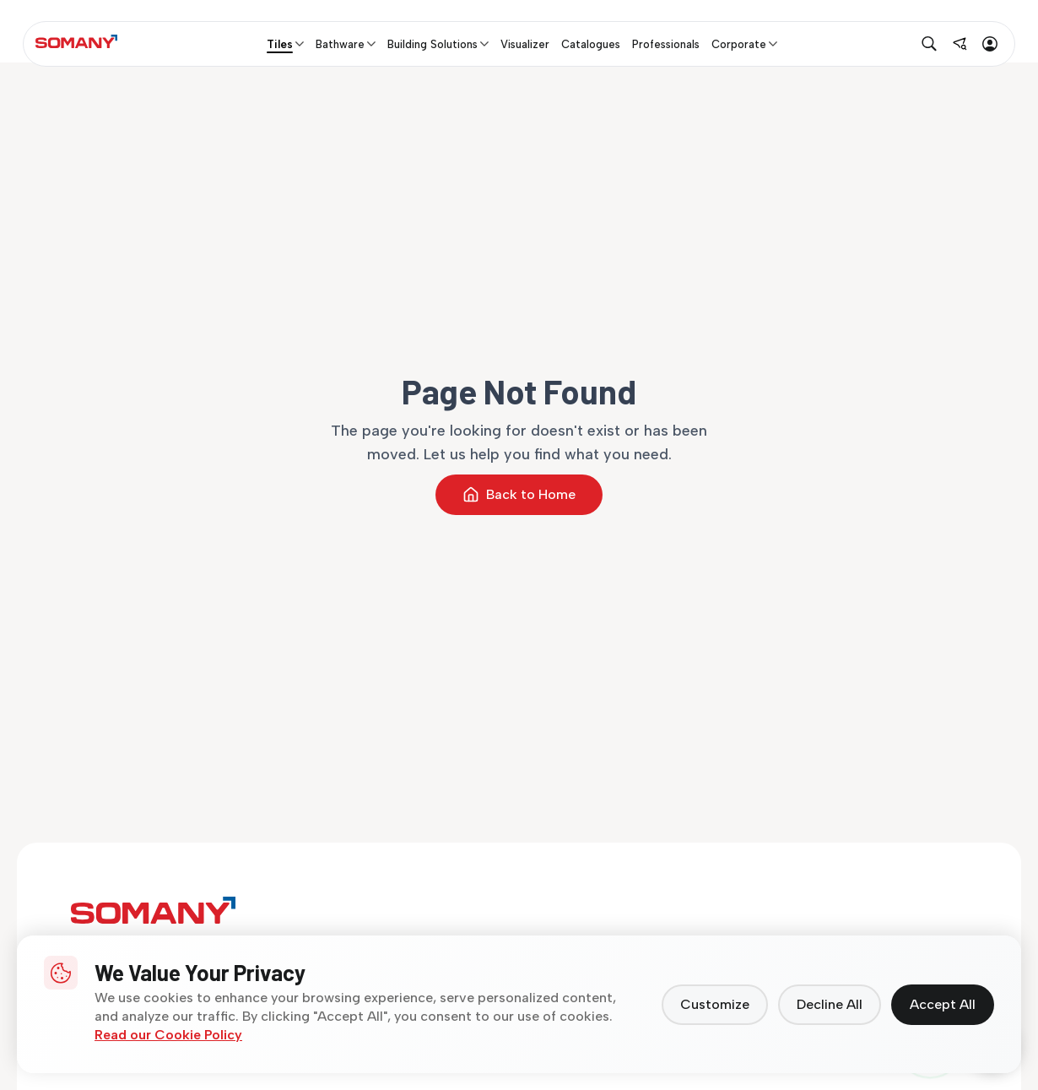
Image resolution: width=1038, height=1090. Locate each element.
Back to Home (519, 494)
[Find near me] (959, 44)
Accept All (943, 1004)
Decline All (829, 1004)
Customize (714, 1004)
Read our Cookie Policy (168, 1035)
